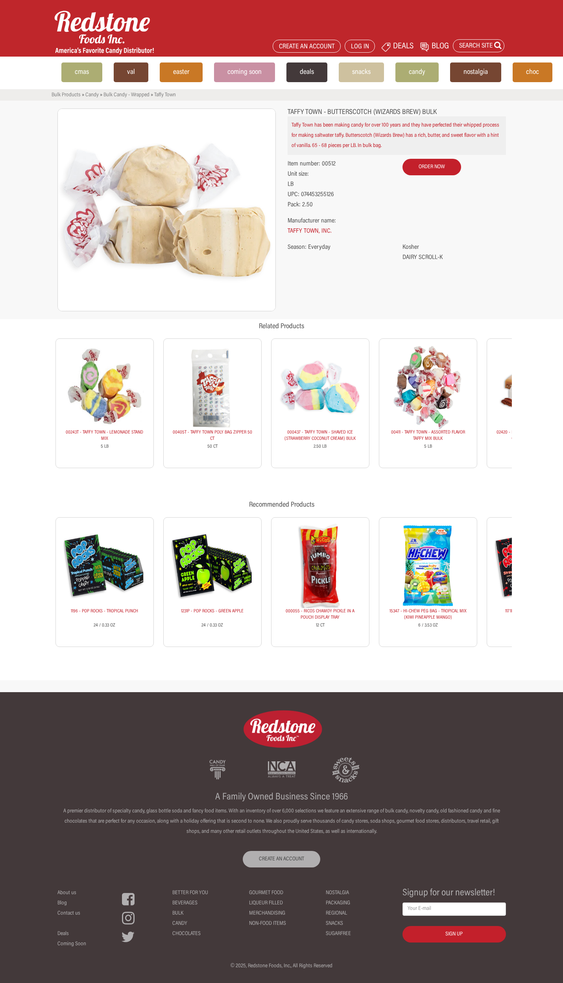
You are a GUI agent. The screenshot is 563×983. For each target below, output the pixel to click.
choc (532, 72)
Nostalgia (337, 893)
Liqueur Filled (266, 903)
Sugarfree (338, 934)
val (131, 72)
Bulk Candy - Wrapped (126, 95)
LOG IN (360, 47)
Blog (62, 903)
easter (181, 72)
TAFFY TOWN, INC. (310, 231)
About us (66, 893)
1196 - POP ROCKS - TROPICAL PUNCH (104, 611)
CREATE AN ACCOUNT (307, 47)
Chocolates (186, 934)
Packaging (338, 903)
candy (417, 72)
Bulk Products (66, 95)
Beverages (185, 903)
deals (307, 72)
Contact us (68, 913)
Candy (92, 95)
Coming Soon (71, 944)
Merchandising (267, 913)
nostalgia (475, 72)
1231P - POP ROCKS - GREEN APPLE (212, 611)
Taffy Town (165, 95)
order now (432, 167)
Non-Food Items (267, 923)
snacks (361, 72)
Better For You (190, 893)
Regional (336, 913)
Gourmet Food (266, 893)
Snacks (334, 923)
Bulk (177, 913)
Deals (63, 934)
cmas (82, 72)
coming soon (244, 72)
